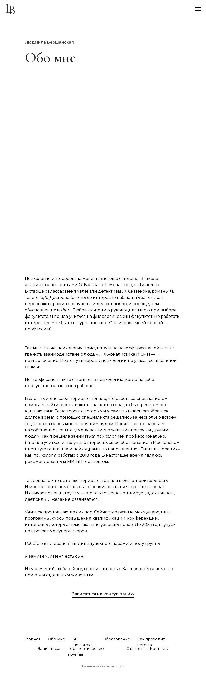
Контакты (159, 648)
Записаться (49, 648)
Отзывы (134, 648)
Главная (33, 639)
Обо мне (56, 639)
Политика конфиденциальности (103, 666)
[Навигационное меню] (198, 9)
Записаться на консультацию (103, 594)
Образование (116, 639)
